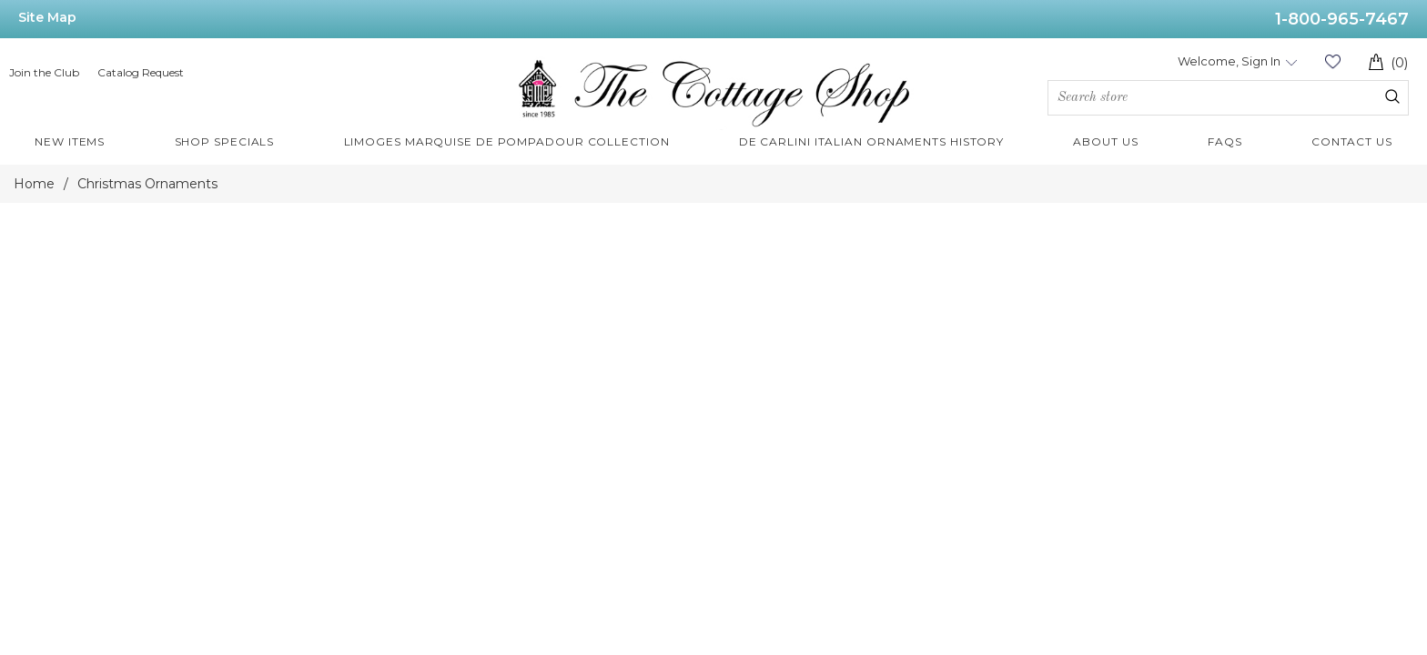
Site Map (47, 17)
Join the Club (44, 72)
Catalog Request (140, 72)
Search (1392, 96)
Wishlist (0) (1332, 61)
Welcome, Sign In (1229, 61)
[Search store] (1228, 98)
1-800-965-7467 (1342, 19)
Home (34, 184)
